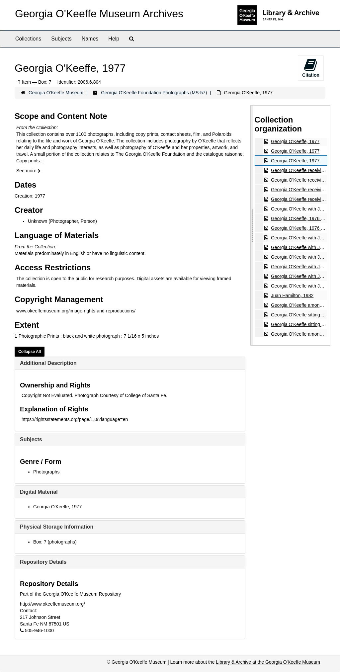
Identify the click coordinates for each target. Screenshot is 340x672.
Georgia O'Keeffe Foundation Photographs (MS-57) (154, 92)
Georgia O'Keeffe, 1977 (57, 506)
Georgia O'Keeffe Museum (56, 92)
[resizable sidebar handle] (252, 225)
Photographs (46, 471)
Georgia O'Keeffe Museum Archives (99, 14)
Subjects (61, 39)
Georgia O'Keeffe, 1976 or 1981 (303, 218)
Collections (28, 39)
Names (90, 39)
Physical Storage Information (56, 527)
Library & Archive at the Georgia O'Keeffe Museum (268, 662)
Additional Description (48, 363)
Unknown (37, 221)
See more (28, 170)
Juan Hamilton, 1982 (292, 295)
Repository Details (43, 562)
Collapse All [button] (29, 351)
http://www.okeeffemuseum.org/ (52, 604)
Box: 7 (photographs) (55, 542)
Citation (310, 68)
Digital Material (39, 492)
